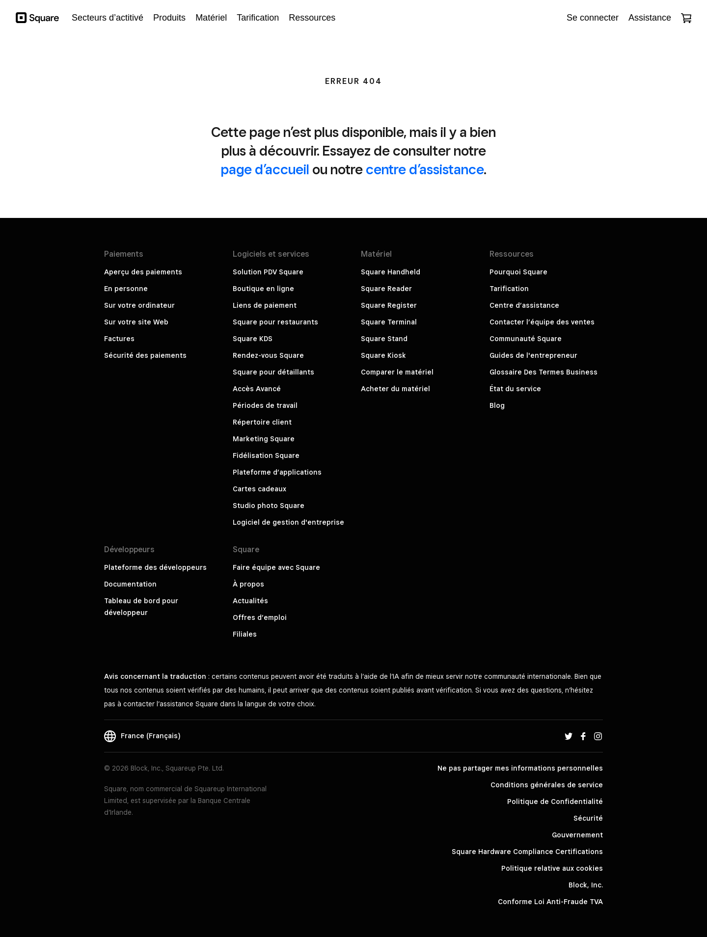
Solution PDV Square (268, 272)
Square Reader (386, 289)
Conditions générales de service (546, 785)
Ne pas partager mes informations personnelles (520, 768)
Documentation (130, 584)
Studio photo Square (268, 505)
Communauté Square (525, 339)
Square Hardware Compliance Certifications (527, 852)
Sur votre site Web (136, 322)
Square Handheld (390, 272)
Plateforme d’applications (277, 472)
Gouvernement (577, 835)
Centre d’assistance (524, 305)
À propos (248, 584)
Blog (497, 405)
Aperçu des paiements (143, 272)
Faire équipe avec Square (276, 567)
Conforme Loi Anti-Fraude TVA (550, 902)
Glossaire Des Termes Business (543, 372)
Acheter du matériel (395, 389)
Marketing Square (264, 439)
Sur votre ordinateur (139, 305)
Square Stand (384, 339)
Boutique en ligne (263, 289)
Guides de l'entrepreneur (533, 355)
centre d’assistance (425, 169)
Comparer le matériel (397, 372)
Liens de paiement (265, 305)
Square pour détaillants (273, 372)
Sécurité (588, 818)
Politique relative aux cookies (552, 868)
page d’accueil (265, 169)
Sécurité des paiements (145, 355)
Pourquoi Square (518, 272)
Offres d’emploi (260, 617)
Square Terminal (389, 322)
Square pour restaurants (275, 322)
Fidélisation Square (266, 455)
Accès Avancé (257, 389)
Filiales (245, 634)
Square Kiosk (383, 355)
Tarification (509, 289)
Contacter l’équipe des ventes (542, 322)
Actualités (250, 601)
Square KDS (252, 339)
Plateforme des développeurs (155, 567)
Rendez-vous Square (268, 355)
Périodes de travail (265, 405)
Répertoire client (262, 422)
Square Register (389, 305)
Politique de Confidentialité (555, 801)
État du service (515, 389)
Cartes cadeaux (259, 489)
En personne (126, 289)
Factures (119, 339)
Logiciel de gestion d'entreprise (288, 522)
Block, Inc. (586, 885)
